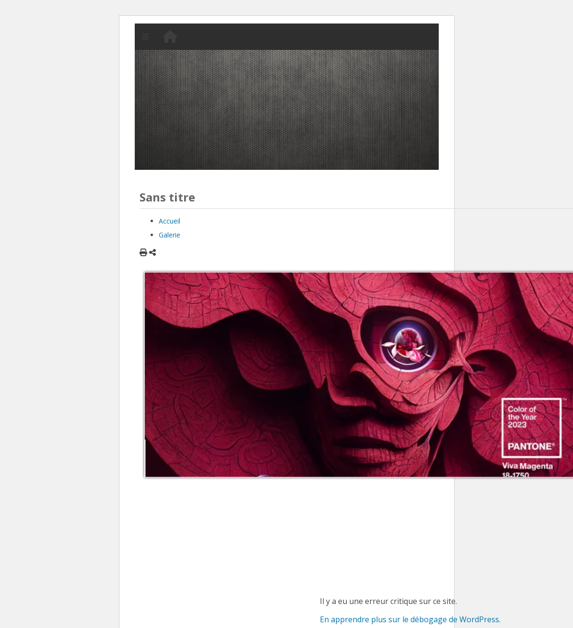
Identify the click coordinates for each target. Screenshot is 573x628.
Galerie (169, 234)
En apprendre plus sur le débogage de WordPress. (410, 619)
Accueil (169, 220)
